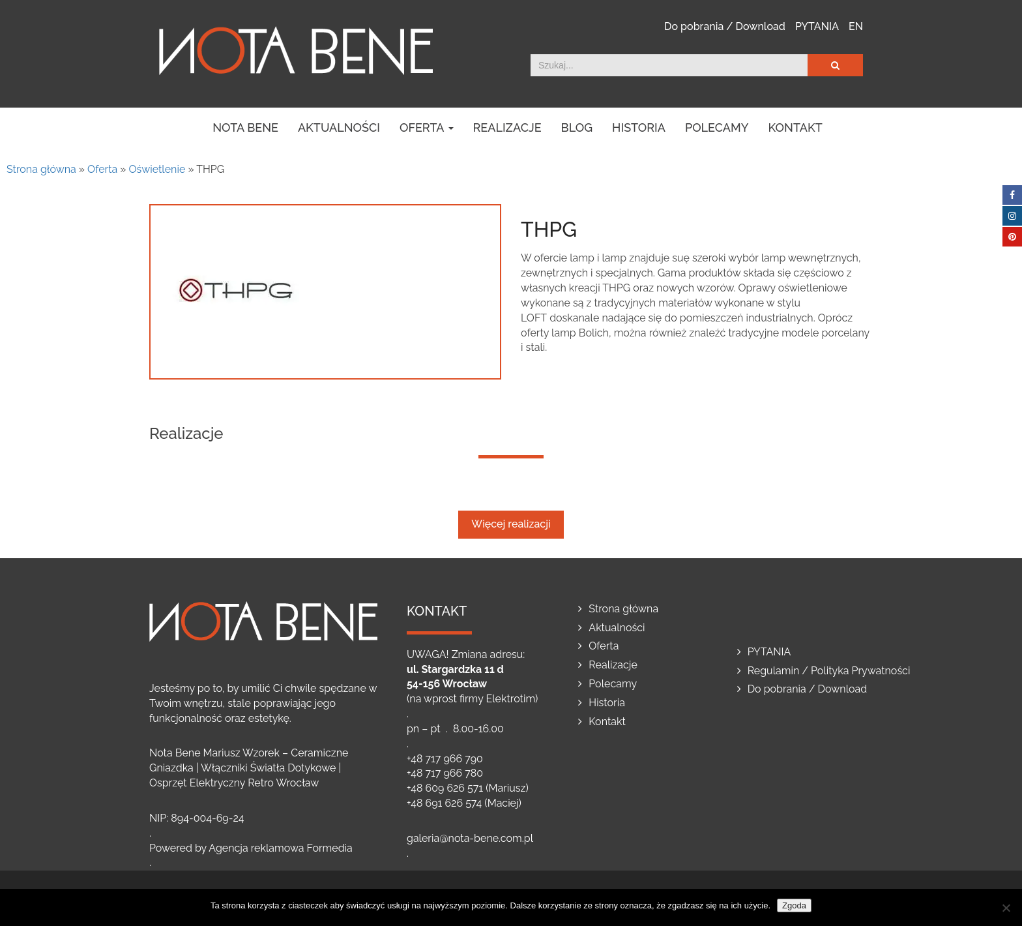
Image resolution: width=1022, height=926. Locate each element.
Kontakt (795, 127)
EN (856, 26)
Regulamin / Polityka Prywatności (829, 671)
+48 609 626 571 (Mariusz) (468, 788)
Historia (638, 127)
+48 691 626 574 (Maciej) (464, 803)
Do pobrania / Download (724, 26)
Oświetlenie (157, 169)
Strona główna (41, 169)
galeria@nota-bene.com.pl (470, 838)
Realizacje (507, 127)
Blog (577, 127)
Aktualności (339, 127)
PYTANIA (817, 26)
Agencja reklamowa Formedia (281, 848)
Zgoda (794, 905)
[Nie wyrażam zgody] (1005, 907)
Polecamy (717, 127)
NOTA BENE (245, 127)
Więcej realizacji (510, 524)
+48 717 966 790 (445, 759)
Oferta (427, 127)
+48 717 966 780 (445, 773)
